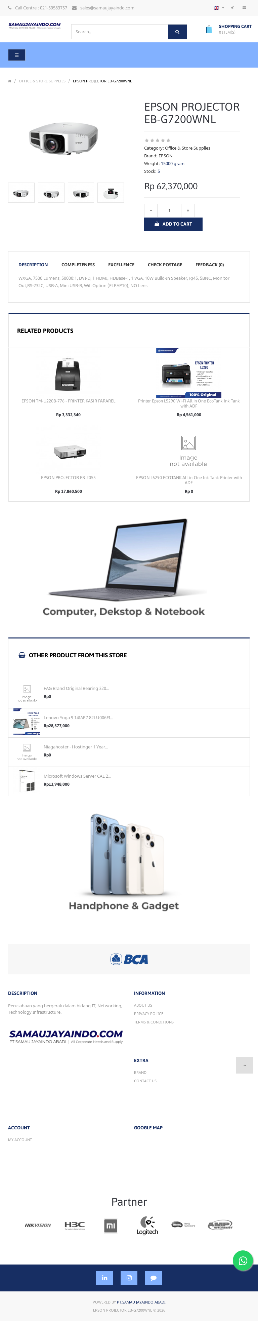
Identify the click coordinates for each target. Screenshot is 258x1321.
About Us (143, 1005)
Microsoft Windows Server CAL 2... (77, 776)
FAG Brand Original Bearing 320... (76, 688)
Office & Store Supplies (42, 80)
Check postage (165, 265)
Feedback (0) (210, 265)
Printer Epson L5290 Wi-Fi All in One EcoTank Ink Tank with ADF (189, 403)
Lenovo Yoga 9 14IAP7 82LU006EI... (78, 717)
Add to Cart (173, 224)
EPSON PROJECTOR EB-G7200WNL (102, 80)
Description (33, 265)
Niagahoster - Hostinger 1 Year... (76, 747)
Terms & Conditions (154, 1021)
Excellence (121, 265)
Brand (140, 1072)
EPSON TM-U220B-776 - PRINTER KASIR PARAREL (68, 400)
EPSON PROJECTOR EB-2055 (68, 477)
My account (20, 1139)
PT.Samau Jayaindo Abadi (141, 1302)
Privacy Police (148, 1013)
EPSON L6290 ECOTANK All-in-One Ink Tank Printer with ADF (189, 480)
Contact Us (145, 1080)
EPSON (166, 156)
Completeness (78, 265)
